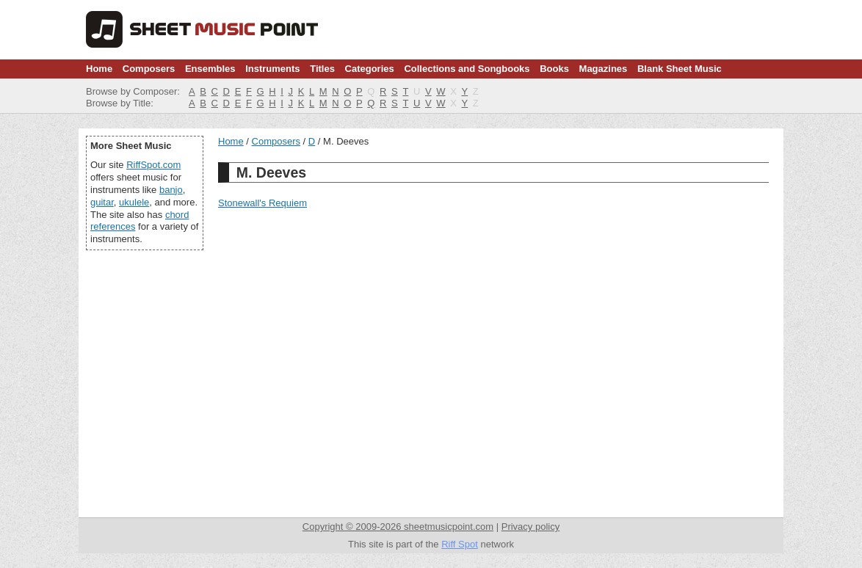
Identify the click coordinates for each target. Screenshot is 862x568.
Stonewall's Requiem (262, 202)
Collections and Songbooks (466, 68)
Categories (369, 68)
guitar (102, 202)
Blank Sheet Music (679, 68)
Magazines (603, 68)
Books (554, 68)
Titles (322, 68)
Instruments (272, 68)
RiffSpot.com (153, 164)
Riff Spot (459, 544)
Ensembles (210, 68)
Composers (149, 68)
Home (99, 68)
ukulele (134, 202)
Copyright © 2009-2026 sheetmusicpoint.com (398, 526)
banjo (171, 189)
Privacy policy (530, 526)
